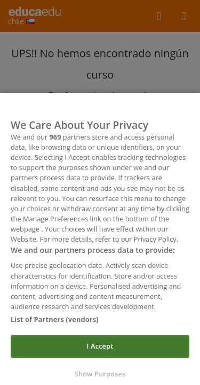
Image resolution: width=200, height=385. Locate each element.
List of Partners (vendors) (55, 323)
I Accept (100, 350)
